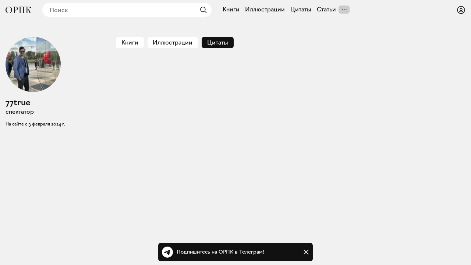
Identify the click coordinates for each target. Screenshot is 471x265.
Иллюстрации (265, 10)
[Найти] (202, 10)
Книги (231, 10)
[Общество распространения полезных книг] (18, 10)
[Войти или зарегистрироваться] (461, 10)
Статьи (326, 10)
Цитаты (300, 10)
